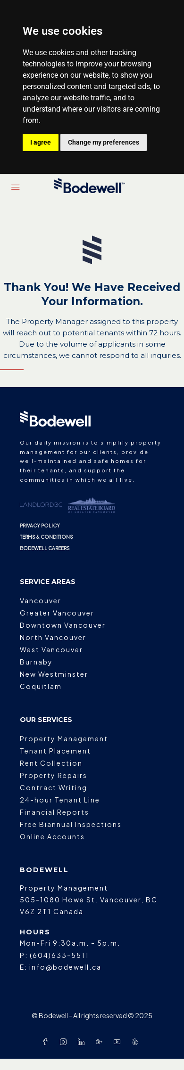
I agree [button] (40, 142)
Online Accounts (52, 836)
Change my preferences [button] (103, 142)
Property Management (64, 738)
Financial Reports (54, 812)
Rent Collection (51, 763)
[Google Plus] (101, 1042)
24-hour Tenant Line (60, 799)
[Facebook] (47, 1042)
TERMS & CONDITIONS (46, 537)
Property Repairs (53, 775)
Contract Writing (53, 787)
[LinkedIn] (83, 1042)
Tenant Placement (55, 750)
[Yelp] (137, 1042)
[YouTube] (119, 1042)
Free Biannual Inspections (71, 824)
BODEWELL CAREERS (45, 548)
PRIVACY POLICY (40, 525)
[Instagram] (65, 1042)
